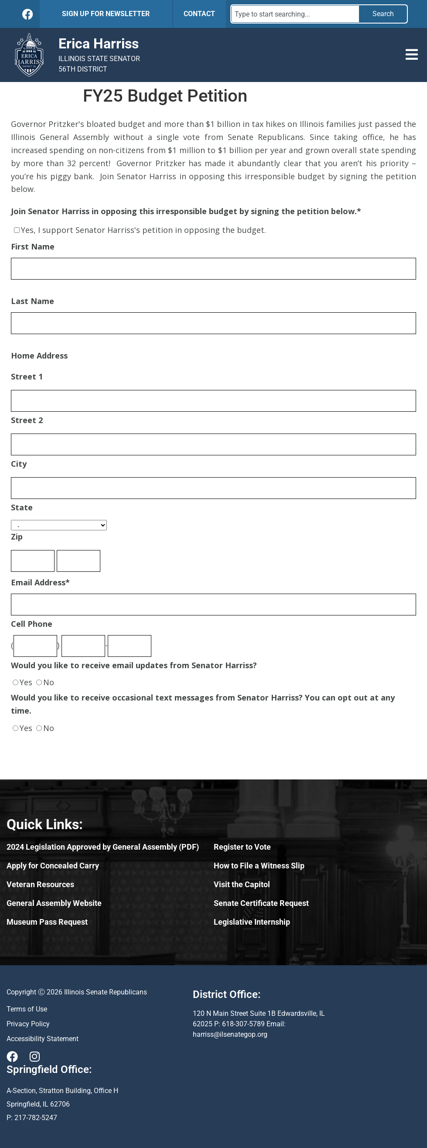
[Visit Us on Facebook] (12, 1056)
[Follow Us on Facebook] (27, 14)
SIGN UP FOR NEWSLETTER (106, 14)
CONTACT (199, 14)
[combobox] (295, 14)
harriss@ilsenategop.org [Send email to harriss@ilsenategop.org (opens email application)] (230, 1034)
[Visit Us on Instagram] (34, 1056)
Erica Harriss (98, 43)
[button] (411, 55)
